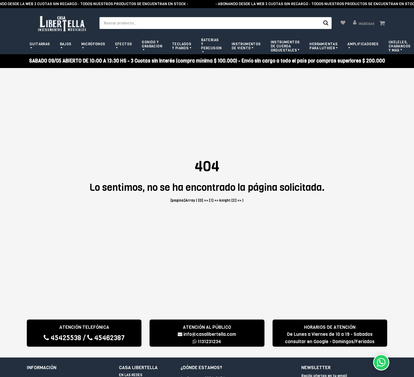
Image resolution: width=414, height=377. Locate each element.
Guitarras (40, 44)
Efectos (123, 44)
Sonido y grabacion (152, 44)
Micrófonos (93, 44)
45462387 (106, 337)
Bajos (66, 44)
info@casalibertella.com (207, 334)
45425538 (62, 337)
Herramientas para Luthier (323, 46)
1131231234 (207, 342)
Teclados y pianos (181, 46)
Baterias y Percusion (211, 44)
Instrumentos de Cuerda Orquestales (285, 46)
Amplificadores (363, 44)
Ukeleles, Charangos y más (400, 46)
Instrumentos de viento (246, 46)
